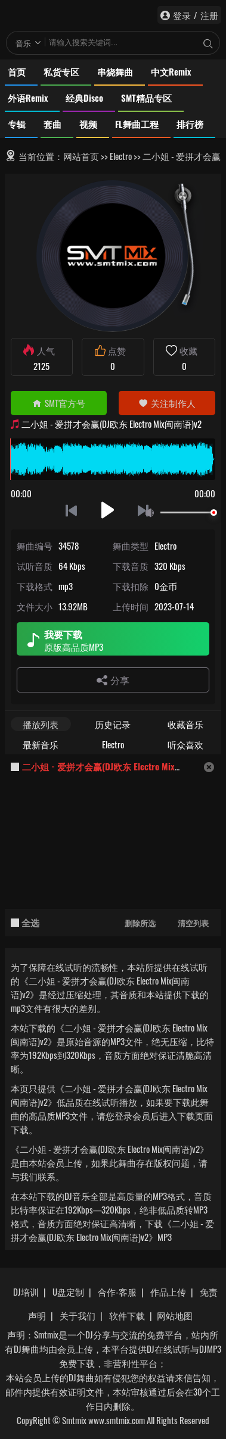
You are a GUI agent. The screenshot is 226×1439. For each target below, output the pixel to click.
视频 (88, 123)
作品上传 (168, 1291)
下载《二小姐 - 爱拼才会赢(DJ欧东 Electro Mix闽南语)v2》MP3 (112, 1230)
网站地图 (175, 1315)
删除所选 (140, 923)
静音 (152, 513)
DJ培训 (26, 1291)
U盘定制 (68, 1291)
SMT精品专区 (146, 97)
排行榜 (190, 123)
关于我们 (77, 1315)
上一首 (71, 510)
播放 (107, 510)
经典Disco (84, 97)
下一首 (144, 510)
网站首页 (81, 155)
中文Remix (171, 71)
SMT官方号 (58, 402)
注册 (209, 14)
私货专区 (61, 71)
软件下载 (127, 1315)
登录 (182, 14)
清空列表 (193, 923)
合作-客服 (117, 1291)
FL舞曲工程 (137, 123)
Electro (121, 155)
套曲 (52, 123)
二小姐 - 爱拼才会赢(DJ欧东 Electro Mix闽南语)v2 (117, 766)
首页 (17, 71)
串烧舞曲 (115, 71)
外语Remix (28, 97)
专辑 (17, 123)
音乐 (23, 43)
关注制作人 (167, 402)
